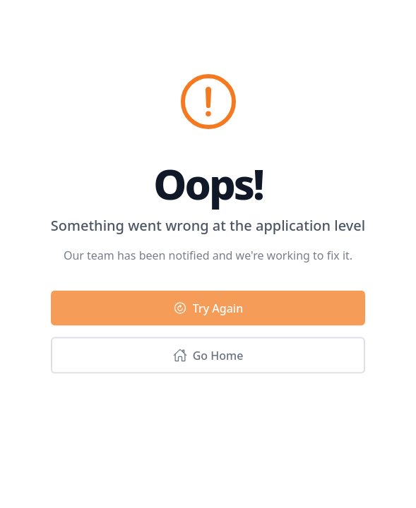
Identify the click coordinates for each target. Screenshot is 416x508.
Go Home (208, 357)
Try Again (208, 310)
